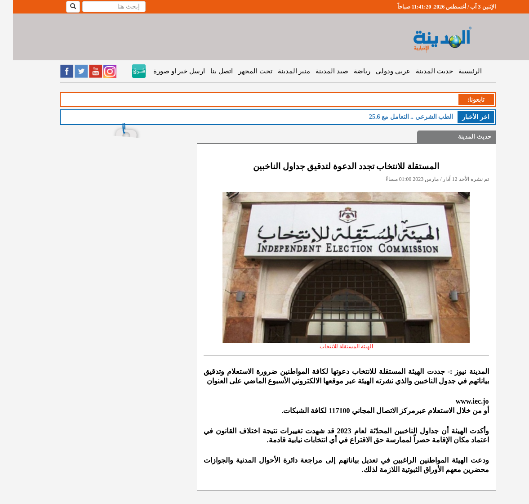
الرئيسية (457, 71)
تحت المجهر (242, 71)
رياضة (349, 71)
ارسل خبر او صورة (166, 71)
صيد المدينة (318, 71)
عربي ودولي (380, 71)
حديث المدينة (421, 71)
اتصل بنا (208, 71)
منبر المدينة (281, 71)
